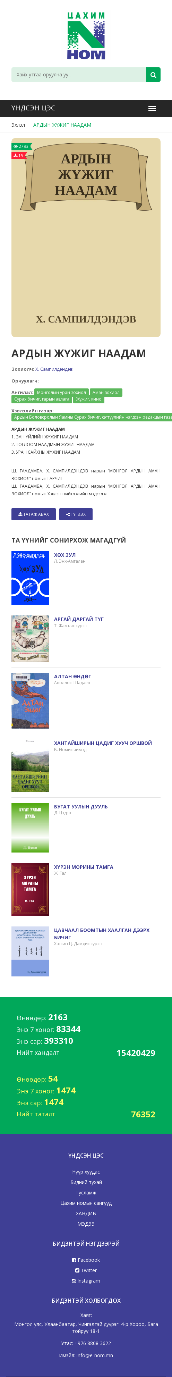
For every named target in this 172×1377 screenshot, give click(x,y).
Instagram (86, 1280)
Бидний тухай (86, 1182)
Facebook (86, 1260)
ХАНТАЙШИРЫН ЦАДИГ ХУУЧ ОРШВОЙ (103, 743)
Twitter (86, 1270)
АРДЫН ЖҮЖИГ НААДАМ (62, 124)
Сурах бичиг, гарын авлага (41, 399)
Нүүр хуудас (86, 1171)
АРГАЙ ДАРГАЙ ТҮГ (79, 619)
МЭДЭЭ (86, 1223)
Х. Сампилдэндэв (54, 369)
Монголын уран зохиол (61, 392)
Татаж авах (33, 514)
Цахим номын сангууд (86, 1203)
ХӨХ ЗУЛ (65, 555)
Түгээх (76, 514)
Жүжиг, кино (89, 399)
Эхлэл (18, 124)
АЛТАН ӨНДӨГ (72, 676)
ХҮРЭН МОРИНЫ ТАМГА (83, 867)
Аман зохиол (106, 392)
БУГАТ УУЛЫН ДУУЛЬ (81, 806)
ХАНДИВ (86, 1213)
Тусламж (86, 1192)
